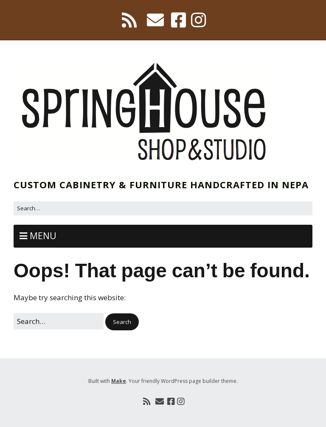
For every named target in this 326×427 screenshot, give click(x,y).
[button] (122, 322)
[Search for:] (163, 208)
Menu (43, 236)
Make (118, 381)
